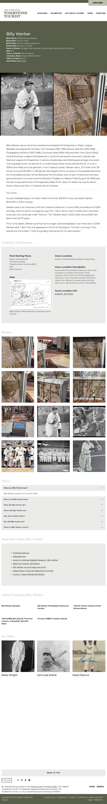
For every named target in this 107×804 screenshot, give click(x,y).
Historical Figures (74, 13)
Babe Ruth (21, 61)
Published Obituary (21, 553)
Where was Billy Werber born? (16, 499)
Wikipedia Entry (19, 557)
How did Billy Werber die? (14, 522)
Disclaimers (62, 797)
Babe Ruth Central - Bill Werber (26, 564)
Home (92, 787)
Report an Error (95, 797)
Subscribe (98, 3)
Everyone (100, 13)
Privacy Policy (51, 787)
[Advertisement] (53, 727)
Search (100, 787)
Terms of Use (36, 787)
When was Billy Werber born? (15, 488)
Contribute (82, 797)
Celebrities (56, 13)
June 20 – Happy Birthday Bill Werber (29, 574)
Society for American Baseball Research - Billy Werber (35, 560)
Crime (90, 13)
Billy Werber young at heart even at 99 (29, 567)
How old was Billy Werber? (14, 516)
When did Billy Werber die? (15, 505)
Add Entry (98, 800)
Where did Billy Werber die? (15, 510)
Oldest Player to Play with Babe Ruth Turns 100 (33, 571)
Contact (72, 797)
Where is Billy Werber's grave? (16, 527)
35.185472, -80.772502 (64, 294)
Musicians (42, 13)
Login (90, 800)
